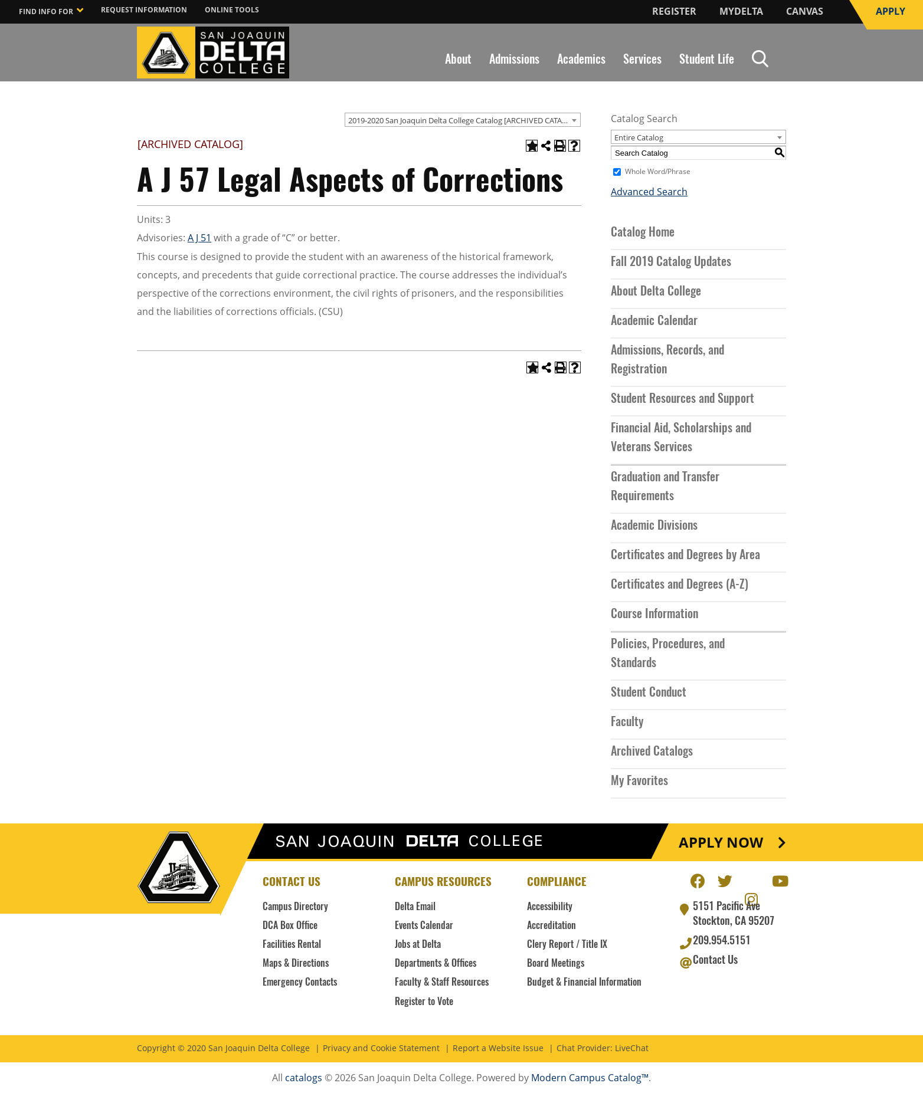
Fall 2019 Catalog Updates (671, 262)
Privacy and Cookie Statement (381, 1048)
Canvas (804, 11)
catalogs (303, 1077)
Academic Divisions (654, 526)
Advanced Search (649, 191)
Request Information (144, 10)
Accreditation (551, 926)
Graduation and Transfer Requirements (665, 487)
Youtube (779, 879)
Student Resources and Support (682, 399)
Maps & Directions (296, 964)
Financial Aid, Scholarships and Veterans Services (681, 438)
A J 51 (199, 237)
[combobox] (463, 120)
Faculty (627, 722)
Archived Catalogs (652, 752)
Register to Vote (424, 1002)
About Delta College (656, 292)
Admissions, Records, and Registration (667, 360)
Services (642, 60)
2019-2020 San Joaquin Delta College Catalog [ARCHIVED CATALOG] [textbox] (464, 120)
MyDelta (741, 11)
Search (760, 58)
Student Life (706, 60)
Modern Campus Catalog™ (590, 1077)
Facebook (697, 879)
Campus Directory (295, 907)
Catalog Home (643, 233)
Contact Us (715, 961)
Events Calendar (424, 926)
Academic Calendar (654, 321)
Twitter (725, 879)
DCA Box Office (290, 926)
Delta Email (415, 907)
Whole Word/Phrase (657, 171)
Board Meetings (555, 964)
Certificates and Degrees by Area (685, 556)
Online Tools (232, 10)
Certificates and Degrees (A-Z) (679, 585)
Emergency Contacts (300, 982)
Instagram (752, 898)
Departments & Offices (435, 964)
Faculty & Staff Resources (442, 982)
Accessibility (549, 907)
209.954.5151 (722, 941)
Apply (890, 11)
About (458, 60)
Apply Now (721, 842)
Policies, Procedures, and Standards (668, 654)
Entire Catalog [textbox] (638, 137)
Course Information (654, 615)
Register (674, 11)
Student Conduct (648, 693)
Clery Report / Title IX (567, 945)
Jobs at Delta (418, 945)
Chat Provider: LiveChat (603, 1048)
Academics (581, 60)
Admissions (514, 60)
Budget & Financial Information (584, 982)
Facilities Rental (292, 945)
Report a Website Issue (498, 1048)
